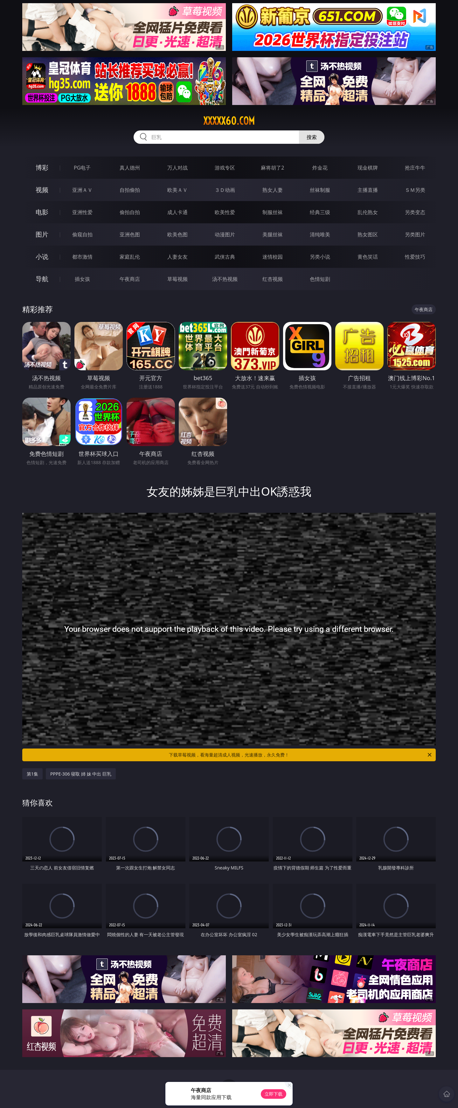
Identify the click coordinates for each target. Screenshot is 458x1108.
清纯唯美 (320, 234)
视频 (42, 189)
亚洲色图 (130, 234)
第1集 (32, 774)
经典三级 (320, 212)
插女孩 (82, 278)
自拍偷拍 (130, 189)
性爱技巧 (415, 256)
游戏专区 (225, 167)
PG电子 (82, 167)
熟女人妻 (272, 189)
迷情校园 (272, 256)
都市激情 (82, 256)
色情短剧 (320, 278)
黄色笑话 (367, 256)
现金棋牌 (367, 167)
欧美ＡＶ (177, 189)
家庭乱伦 (130, 256)
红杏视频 (272, 278)
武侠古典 (225, 256)
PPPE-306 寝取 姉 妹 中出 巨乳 (80, 774)
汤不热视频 (225, 278)
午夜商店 (130, 278)
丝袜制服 (320, 189)
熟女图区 (367, 234)
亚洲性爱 (82, 212)
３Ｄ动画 (225, 189)
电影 (42, 212)
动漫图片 (225, 234)
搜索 (312, 137)
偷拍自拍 (130, 212)
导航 (42, 279)
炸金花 (320, 167)
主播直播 (367, 189)
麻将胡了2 (272, 167)
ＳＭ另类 (415, 189)
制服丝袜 (272, 212)
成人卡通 (177, 212)
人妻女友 (177, 256)
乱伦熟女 (367, 212)
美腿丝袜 (272, 234)
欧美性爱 (225, 212)
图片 (42, 234)
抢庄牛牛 (415, 167)
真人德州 (130, 167)
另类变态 (415, 212)
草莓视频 (177, 278)
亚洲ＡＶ (82, 189)
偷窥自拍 (82, 234)
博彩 (42, 167)
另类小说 (320, 256)
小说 (42, 256)
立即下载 (273, 1094)
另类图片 (415, 234)
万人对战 (177, 167)
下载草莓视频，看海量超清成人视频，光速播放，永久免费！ (301, 755)
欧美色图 (177, 234)
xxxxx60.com (229, 121)
